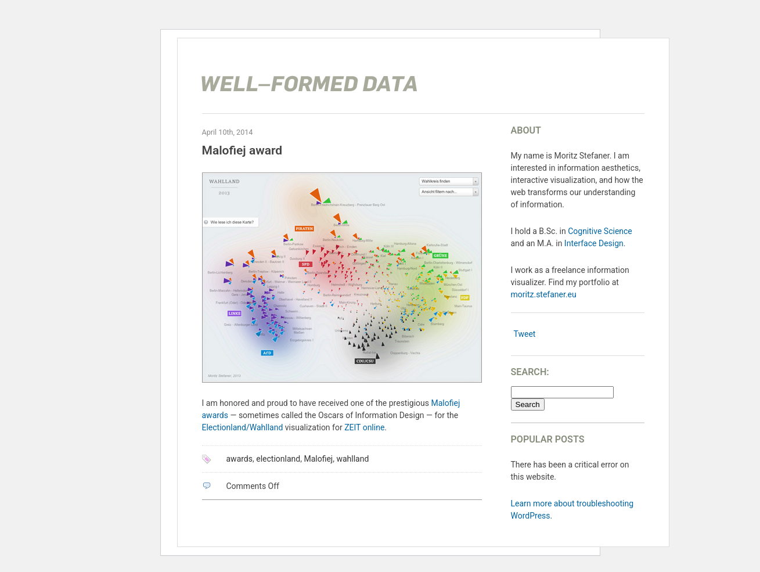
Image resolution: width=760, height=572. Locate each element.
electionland (278, 458)
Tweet (525, 334)
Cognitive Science (600, 231)
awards (239, 458)
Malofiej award (242, 150)
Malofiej (318, 458)
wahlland (352, 458)
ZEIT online (364, 427)
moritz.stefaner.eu (544, 294)
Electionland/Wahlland (242, 427)
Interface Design (594, 243)
